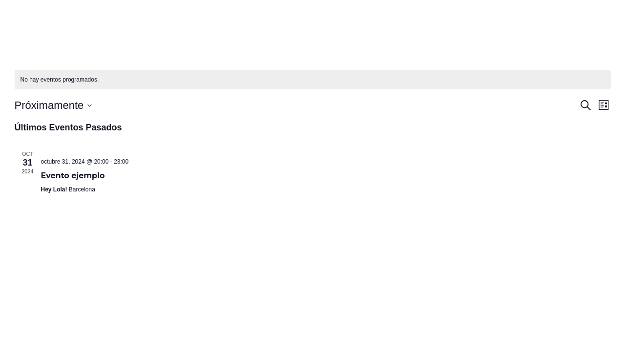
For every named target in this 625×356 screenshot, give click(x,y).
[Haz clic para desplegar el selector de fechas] (53, 105)
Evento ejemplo (73, 175)
